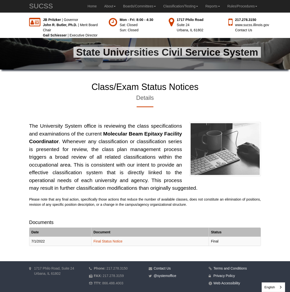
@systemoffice (165, 276)
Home (92, 6)
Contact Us (243, 30)
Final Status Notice (108, 241)
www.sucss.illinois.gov (252, 25)
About (110, 6)
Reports (212, 6)
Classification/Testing (180, 6)
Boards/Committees (139, 6)
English (269, 287)
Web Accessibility (227, 283)
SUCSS (41, 6)
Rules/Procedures (242, 6)
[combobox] (273, 287)
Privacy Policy (224, 276)
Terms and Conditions (230, 268)
